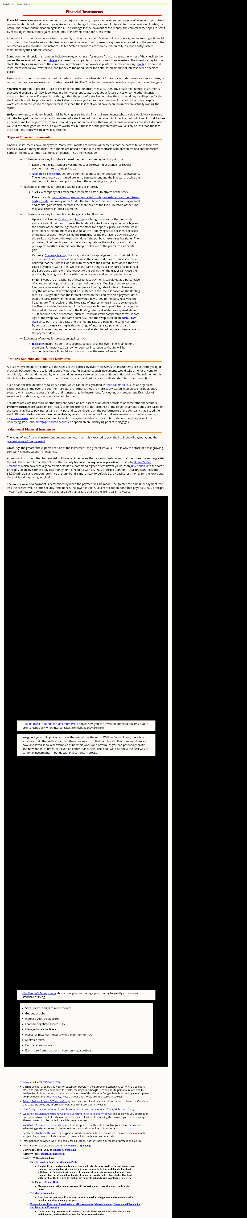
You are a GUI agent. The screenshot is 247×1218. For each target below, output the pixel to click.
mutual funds (61, 197)
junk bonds (138, 466)
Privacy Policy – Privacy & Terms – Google (46, 1088)
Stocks (53, 60)
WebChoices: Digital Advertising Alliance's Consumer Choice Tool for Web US (67, 1100)
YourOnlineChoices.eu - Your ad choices (46, 1111)
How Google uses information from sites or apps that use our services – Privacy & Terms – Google (79, 1095)
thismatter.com (48, 1119)
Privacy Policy (53, 1083)
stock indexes (19, 418)
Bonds (140, 64)
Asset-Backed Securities (46, 173)
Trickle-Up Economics (42, 1180)
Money (19, 4)
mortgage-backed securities (53, 422)
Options (63, 219)
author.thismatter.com (53, 1140)
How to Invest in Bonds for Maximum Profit (50, 717)
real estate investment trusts (120, 197)
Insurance (38, 343)
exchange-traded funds (86, 197)
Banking (26, 4)
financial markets (117, 385)
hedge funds (40, 201)
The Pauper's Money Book (39, 980)
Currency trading (56, 255)
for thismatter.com (42, 1068)
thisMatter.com (9, 4)
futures (79, 219)
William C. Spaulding (78, 1132)
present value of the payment (26, 441)
